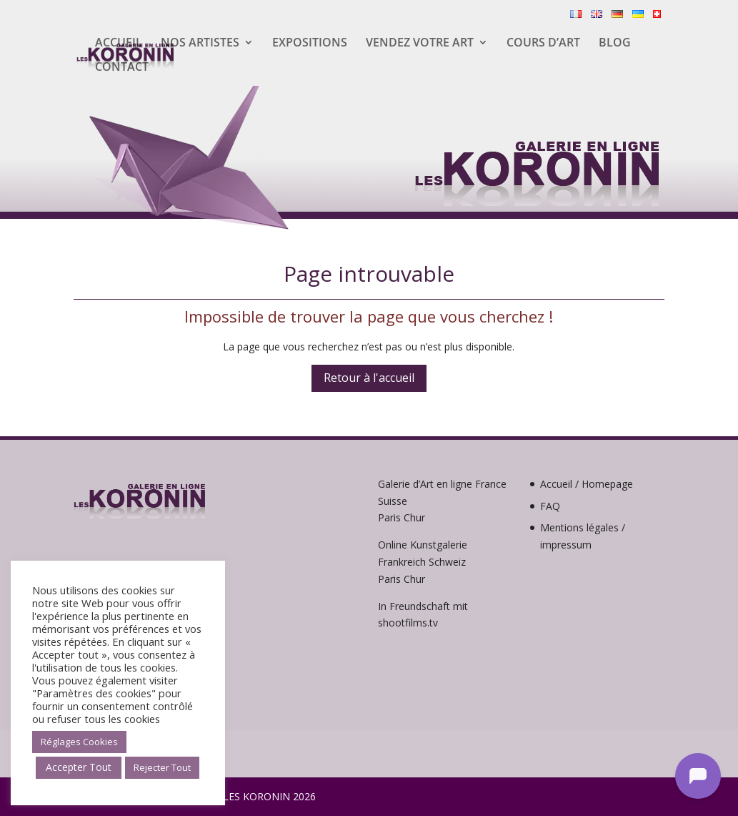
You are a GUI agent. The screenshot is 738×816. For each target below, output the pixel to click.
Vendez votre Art (420, 43)
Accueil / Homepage (586, 484)
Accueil (118, 43)
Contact (122, 68)
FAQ (550, 506)
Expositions (309, 43)
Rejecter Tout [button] (162, 767)
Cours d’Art (543, 43)
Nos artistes (200, 43)
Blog (615, 43)
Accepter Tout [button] (78, 767)
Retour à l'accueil (369, 377)
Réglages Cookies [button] (79, 741)
